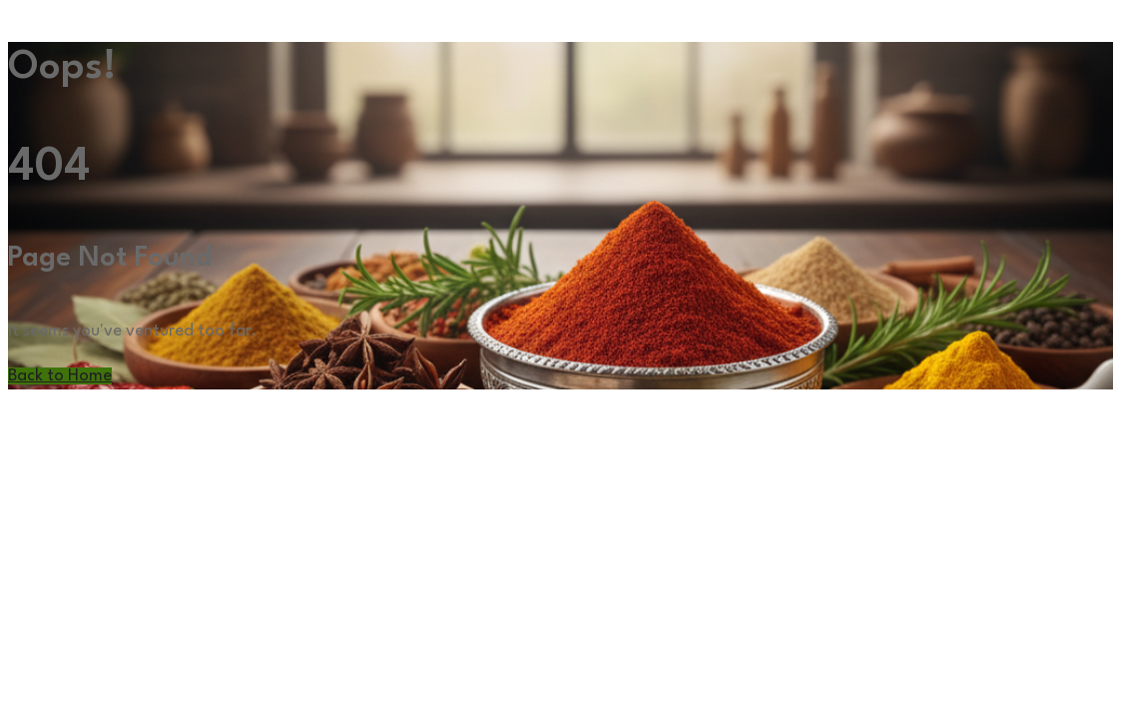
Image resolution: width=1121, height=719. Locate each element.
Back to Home (60, 375)
